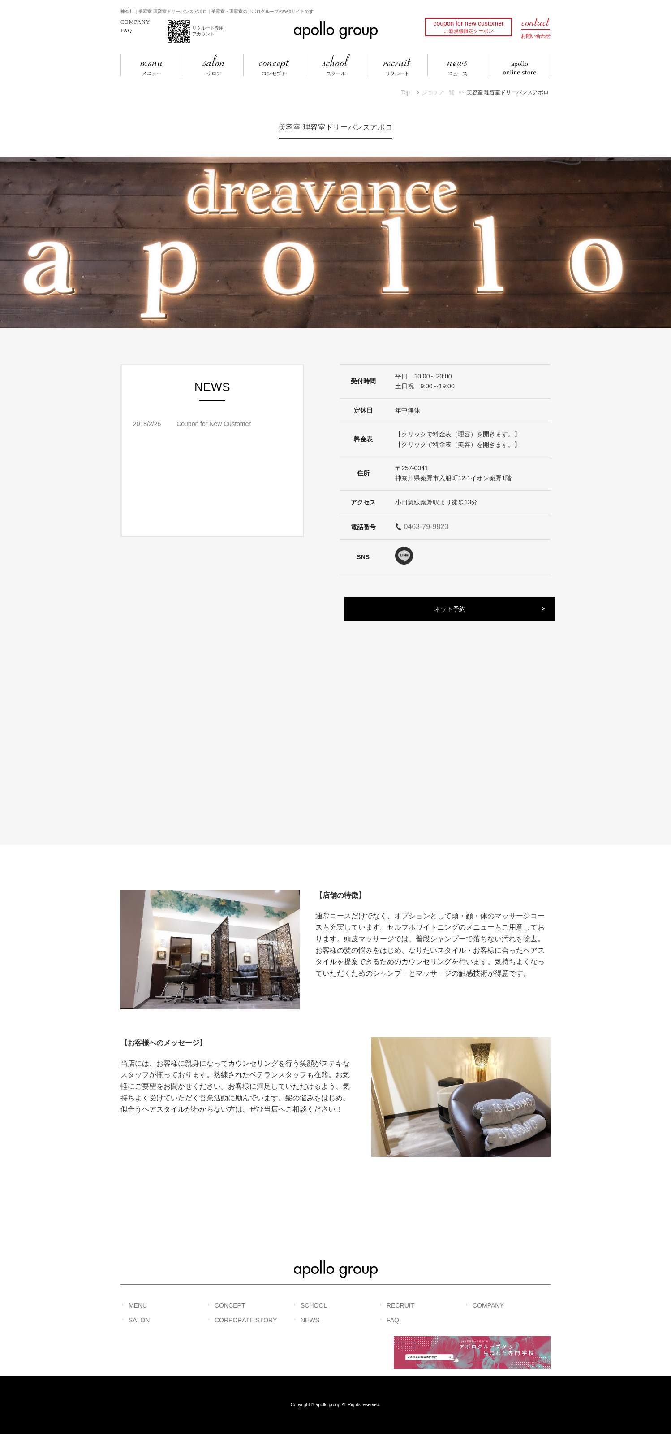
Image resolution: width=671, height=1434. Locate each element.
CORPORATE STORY (246, 1320)
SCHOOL (314, 1305)
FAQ (126, 30)
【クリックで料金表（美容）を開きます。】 (457, 444)
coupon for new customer (468, 27)
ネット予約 (449, 609)
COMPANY (135, 22)
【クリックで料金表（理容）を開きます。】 (457, 434)
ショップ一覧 (438, 92)
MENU (138, 1305)
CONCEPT (230, 1305)
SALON (139, 1320)
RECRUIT (400, 1305)
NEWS (310, 1320)
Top (405, 92)
